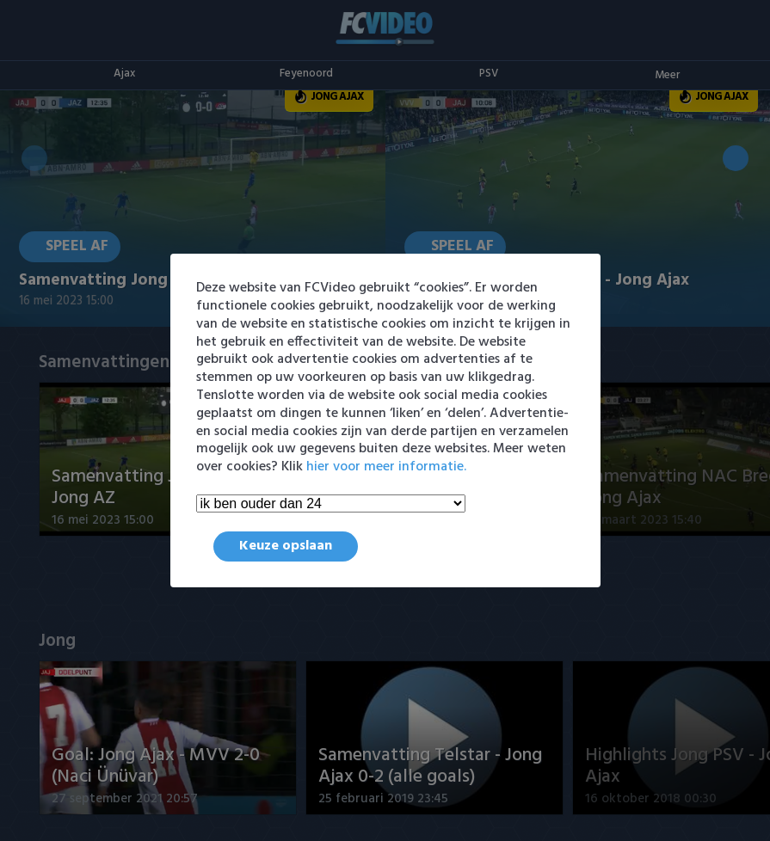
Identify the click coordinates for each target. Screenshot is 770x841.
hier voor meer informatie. (386, 467)
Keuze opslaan (285, 546)
